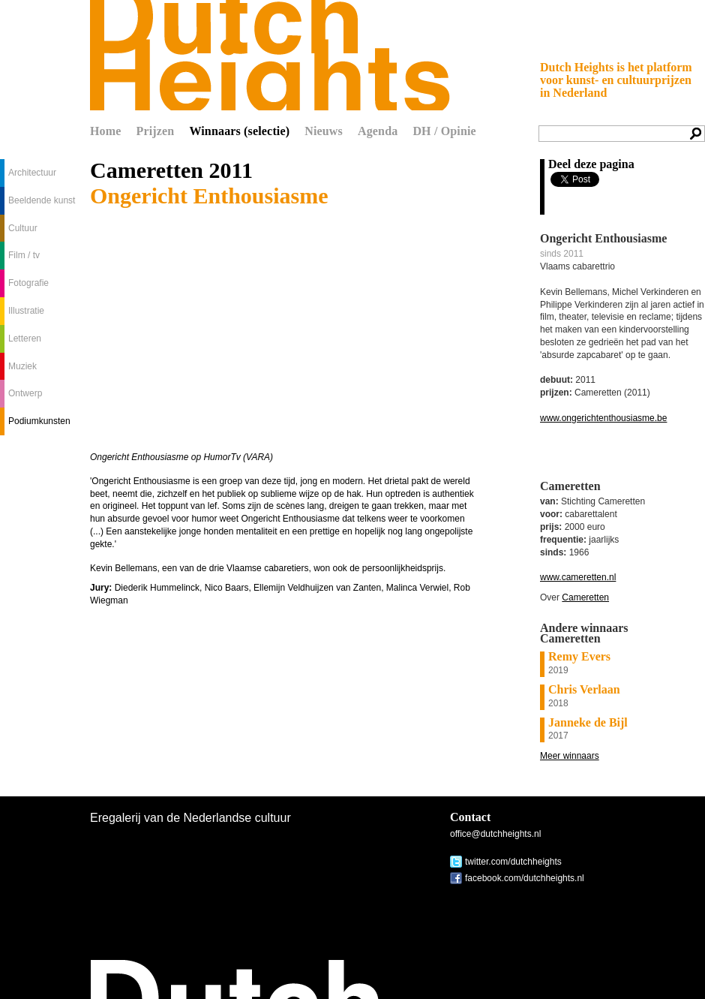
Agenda (378, 131)
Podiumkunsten (39, 421)
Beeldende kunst (41, 200)
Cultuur (23, 228)
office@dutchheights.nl (495, 834)
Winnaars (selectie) (239, 131)
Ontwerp (25, 393)
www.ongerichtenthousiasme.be (603, 418)
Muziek (22, 366)
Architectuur (32, 172)
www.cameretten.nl (578, 577)
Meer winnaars (569, 756)
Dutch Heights (270, 55)
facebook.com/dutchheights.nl (524, 878)
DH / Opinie (444, 131)
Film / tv (24, 255)
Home (106, 131)
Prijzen (155, 131)
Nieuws (323, 131)
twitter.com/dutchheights (513, 861)
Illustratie (26, 310)
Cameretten (585, 597)
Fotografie (28, 283)
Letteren (24, 338)
